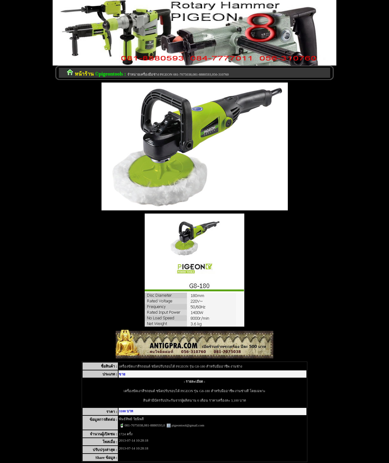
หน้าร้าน (84, 74)
